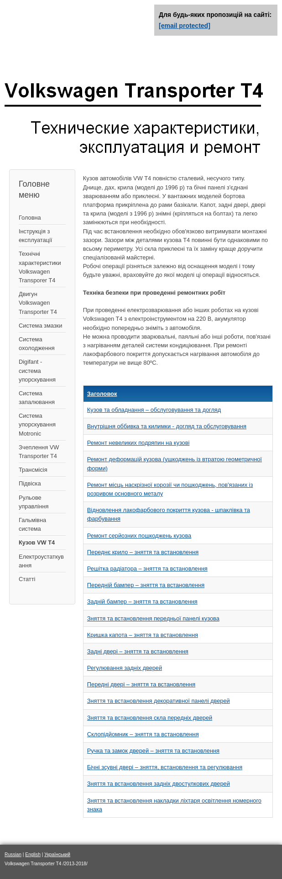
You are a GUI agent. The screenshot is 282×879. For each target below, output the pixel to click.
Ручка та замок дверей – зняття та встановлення (153, 750)
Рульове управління (33, 502)
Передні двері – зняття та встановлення (141, 684)
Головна (30, 217)
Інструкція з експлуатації (35, 235)
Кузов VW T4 (37, 542)
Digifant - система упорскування (37, 370)
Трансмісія (33, 469)
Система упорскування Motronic (37, 424)
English (33, 854)
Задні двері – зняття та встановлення (137, 651)
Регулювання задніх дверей (124, 667)
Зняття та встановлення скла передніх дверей (149, 717)
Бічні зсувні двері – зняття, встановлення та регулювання (164, 767)
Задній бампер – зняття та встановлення (142, 601)
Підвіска (30, 483)
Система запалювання (37, 397)
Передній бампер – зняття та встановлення (145, 585)
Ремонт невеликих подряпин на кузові (138, 442)
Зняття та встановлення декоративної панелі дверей (158, 700)
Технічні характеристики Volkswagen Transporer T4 (40, 267)
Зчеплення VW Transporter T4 (39, 451)
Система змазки (40, 325)
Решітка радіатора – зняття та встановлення (147, 568)
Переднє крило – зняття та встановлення (142, 552)
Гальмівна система (32, 524)
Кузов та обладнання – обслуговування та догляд (154, 409)
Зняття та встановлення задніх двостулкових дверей (158, 783)
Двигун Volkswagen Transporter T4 (38, 303)
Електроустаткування (41, 561)
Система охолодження (37, 343)
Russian (13, 854)
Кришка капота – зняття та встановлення (142, 634)
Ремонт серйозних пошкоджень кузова (139, 535)
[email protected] (184, 25)
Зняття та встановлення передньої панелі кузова (153, 618)
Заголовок (102, 393)
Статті (27, 579)
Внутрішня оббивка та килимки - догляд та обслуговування (166, 426)
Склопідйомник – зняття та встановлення (143, 734)
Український (57, 854)
